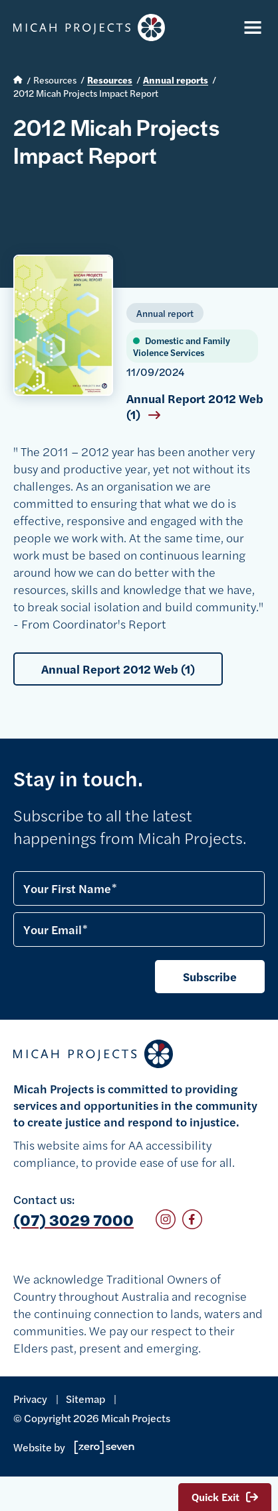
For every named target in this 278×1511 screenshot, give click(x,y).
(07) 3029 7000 (73, 1219)
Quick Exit (225, 1496)
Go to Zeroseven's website (104, 1447)
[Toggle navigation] (250, 27)
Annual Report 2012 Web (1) (194, 406)
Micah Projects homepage (89, 27)
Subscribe (210, 976)
